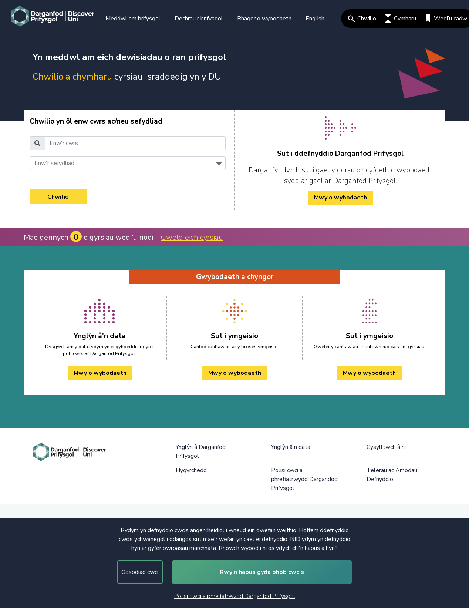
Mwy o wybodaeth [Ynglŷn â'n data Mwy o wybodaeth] (100, 373)
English (315, 18)
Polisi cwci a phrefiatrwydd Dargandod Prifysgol (304, 479)
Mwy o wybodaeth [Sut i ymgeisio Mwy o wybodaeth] (234, 373)
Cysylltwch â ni (386, 447)
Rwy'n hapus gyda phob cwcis (262, 572)
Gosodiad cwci (139, 572)
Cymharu (400, 18)
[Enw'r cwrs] (135, 143)
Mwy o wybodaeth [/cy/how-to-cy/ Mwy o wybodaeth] (340, 198)
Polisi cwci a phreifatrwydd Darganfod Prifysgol (234, 596)
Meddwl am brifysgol (133, 18)
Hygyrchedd (191, 470)
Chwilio (362, 18)
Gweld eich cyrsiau (192, 237)
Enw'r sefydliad (54, 163)
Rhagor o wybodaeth (264, 18)
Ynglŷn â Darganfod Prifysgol (201, 451)
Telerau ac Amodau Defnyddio (392, 474)
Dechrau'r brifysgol (199, 18)
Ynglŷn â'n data (290, 447)
